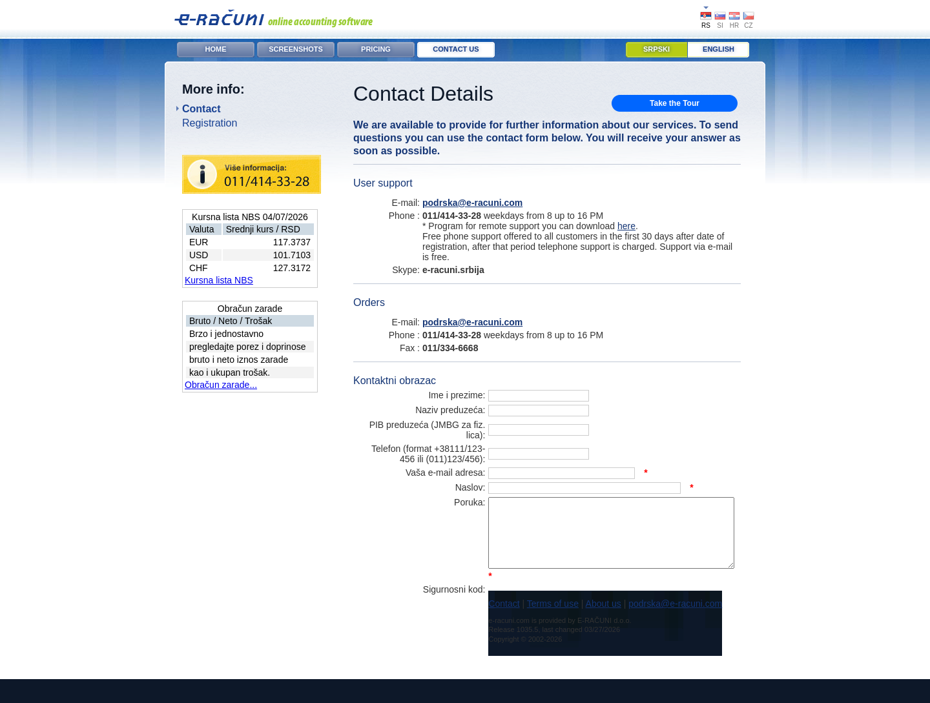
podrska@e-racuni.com (472, 203)
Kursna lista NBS (219, 280)
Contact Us (456, 49)
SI (720, 25)
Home (216, 49)
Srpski (656, 49)
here (626, 226)
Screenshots (296, 49)
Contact (201, 108)
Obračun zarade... (221, 385)
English (718, 49)
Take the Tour (674, 103)
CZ (748, 25)
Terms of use (525, 627)
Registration (209, 122)
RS (705, 25)
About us (575, 627)
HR (734, 25)
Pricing (376, 49)
